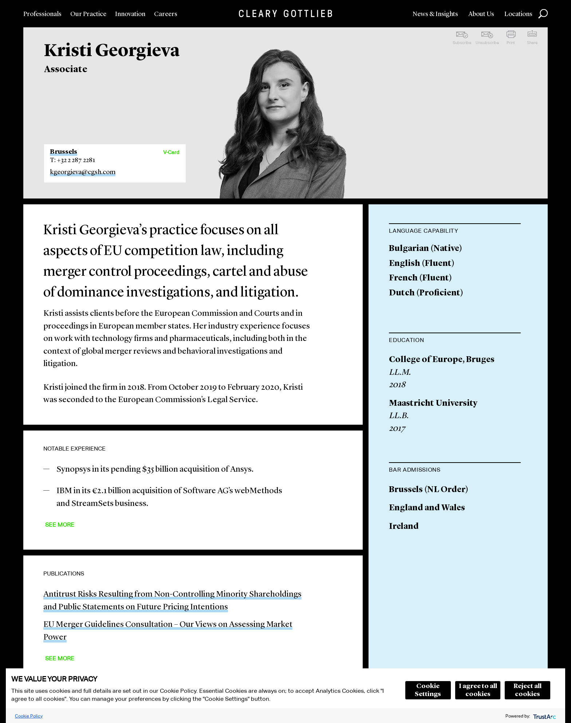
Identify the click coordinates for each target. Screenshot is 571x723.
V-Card (171, 152)
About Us (481, 14)
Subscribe (462, 42)
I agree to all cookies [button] (478, 690)
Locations (518, 14)
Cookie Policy (29, 716)
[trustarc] (544, 716)
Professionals (42, 14)
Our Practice (88, 14)
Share (532, 42)
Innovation (130, 14)
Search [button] (543, 14)
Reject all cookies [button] (527, 690)
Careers (165, 14)
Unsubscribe (487, 42)
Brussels (63, 152)
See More (59, 524)
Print (511, 42)
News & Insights (435, 14)
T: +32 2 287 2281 (72, 160)
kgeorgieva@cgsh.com (82, 172)
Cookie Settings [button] (428, 690)
